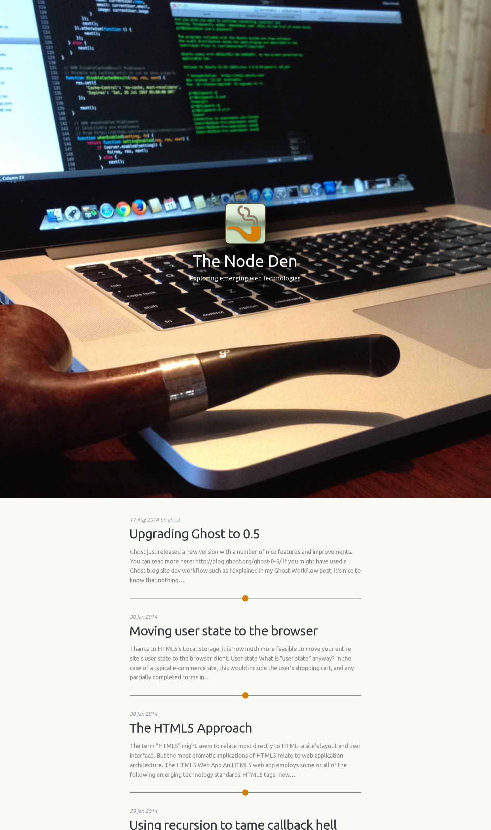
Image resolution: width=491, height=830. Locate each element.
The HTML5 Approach (190, 727)
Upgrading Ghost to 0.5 (194, 533)
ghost (174, 519)
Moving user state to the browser (223, 630)
